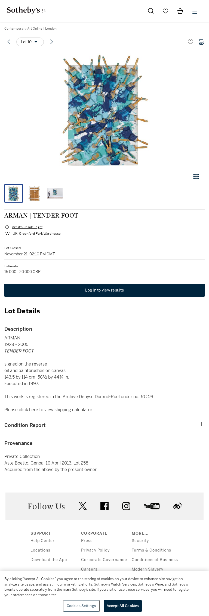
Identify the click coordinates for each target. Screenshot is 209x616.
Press (87, 540)
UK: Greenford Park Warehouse (37, 233)
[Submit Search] (150, 11)
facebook (104, 506)
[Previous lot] (8, 42)
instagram (126, 506)
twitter (83, 506)
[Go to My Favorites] (165, 10)
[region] (104, 593)
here (33, 410)
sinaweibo (177, 506)
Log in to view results (104, 290)
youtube (152, 506)
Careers (89, 569)
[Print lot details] (201, 42)
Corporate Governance (104, 560)
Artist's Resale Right (27, 227)
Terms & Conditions (151, 550)
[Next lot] (51, 42)
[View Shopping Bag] (180, 10)
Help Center (42, 540)
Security (140, 540)
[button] (104, 110)
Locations (40, 550)
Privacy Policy (95, 550)
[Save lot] (190, 42)
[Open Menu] (195, 11)
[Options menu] (30, 42)
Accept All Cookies (123, 605)
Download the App (48, 560)
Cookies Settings (81, 605)
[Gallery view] (196, 176)
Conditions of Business (155, 560)
